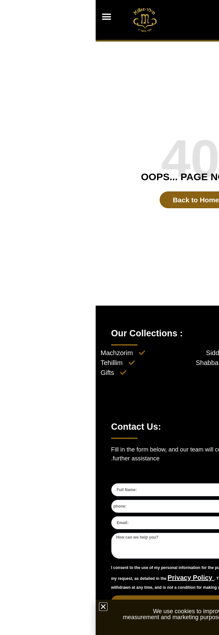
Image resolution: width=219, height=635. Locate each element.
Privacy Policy (95, 577)
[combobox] (195, 506)
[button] (10, 16)
